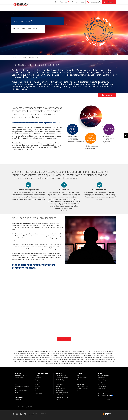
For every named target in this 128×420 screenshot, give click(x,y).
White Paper (38, 393)
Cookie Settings (102, 386)
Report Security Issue (83, 389)
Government (18, 380)
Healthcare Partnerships (62, 395)
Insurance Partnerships (62, 397)
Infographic (38, 382)
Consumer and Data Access (105, 391)
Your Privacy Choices (105, 395)
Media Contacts (81, 382)
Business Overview (61, 375)
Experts (58, 386)
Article (37, 375)
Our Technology (60, 380)
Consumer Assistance (83, 380)
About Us (101, 8)
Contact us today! (64, 339)
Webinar (37, 391)
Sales (78, 375)
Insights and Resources (87, 8)
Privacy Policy (101, 382)
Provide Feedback (82, 391)
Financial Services (19, 377)
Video (36, 389)
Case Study (38, 377)
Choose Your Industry (60, 8)
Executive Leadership (62, 377)
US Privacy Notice (102, 384)
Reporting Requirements (104, 380)
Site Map (58, 399)
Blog (36, 380)
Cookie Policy (101, 389)
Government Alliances (62, 393)
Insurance (17, 384)
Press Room (59, 384)
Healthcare (17, 382)
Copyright (31, 414)
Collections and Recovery (21, 375)
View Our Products (20, 399)
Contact (110, 8)
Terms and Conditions (103, 375)
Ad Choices (101, 393)
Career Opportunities (82, 386)
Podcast (37, 384)
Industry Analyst (81, 384)
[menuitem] (74, 8)
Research (38, 386)
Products (74, 8)
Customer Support (82, 377)
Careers (58, 382)
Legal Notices (101, 377)
